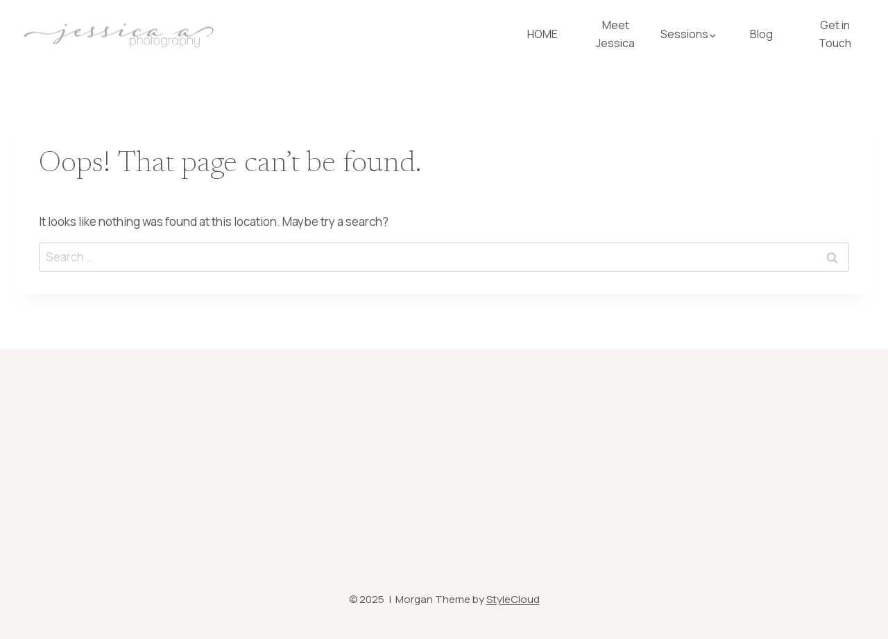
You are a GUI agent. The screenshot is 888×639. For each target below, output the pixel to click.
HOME (542, 34)
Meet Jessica (615, 34)
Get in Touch (835, 34)
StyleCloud (513, 599)
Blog (761, 34)
